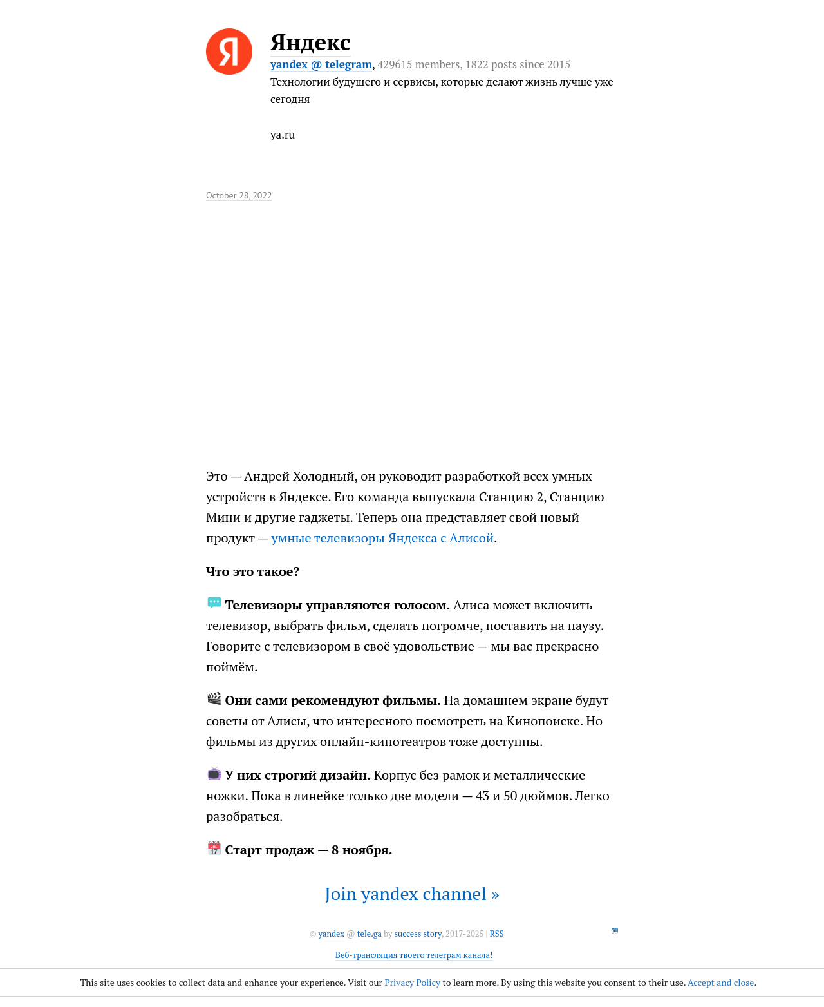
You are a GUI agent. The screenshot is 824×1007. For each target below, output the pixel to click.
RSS (497, 933)
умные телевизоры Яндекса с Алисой (383, 537)
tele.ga (369, 933)
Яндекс (310, 42)
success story (417, 933)
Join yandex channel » (412, 893)
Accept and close (721, 982)
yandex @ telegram (321, 64)
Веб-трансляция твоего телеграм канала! (413, 955)
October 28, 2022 (239, 195)
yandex (331, 933)
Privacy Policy (412, 982)
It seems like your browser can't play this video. (328, 324)
